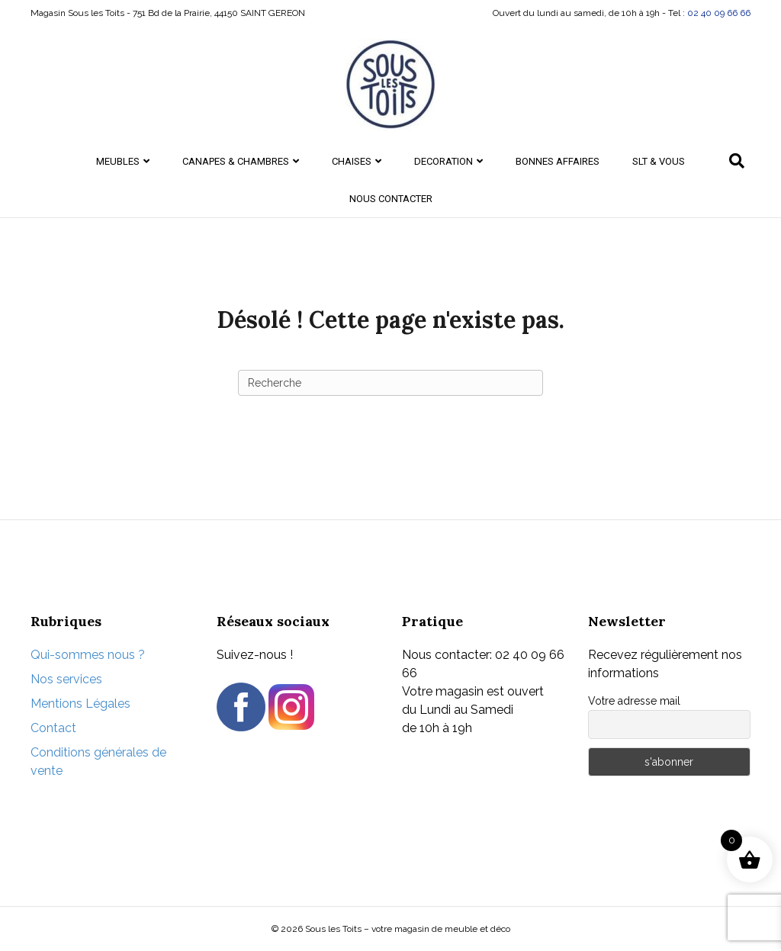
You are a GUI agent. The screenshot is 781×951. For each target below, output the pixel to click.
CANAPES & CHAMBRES (235, 161)
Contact (53, 728)
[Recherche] (736, 161)
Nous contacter (390, 198)
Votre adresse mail (634, 701)
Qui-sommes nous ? (88, 654)
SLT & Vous (658, 161)
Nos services (66, 679)
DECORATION (443, 161)
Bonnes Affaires (557, 161)
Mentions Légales (80, 703)
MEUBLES (118, 161)
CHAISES (351, 161)
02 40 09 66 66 (718, 13)
